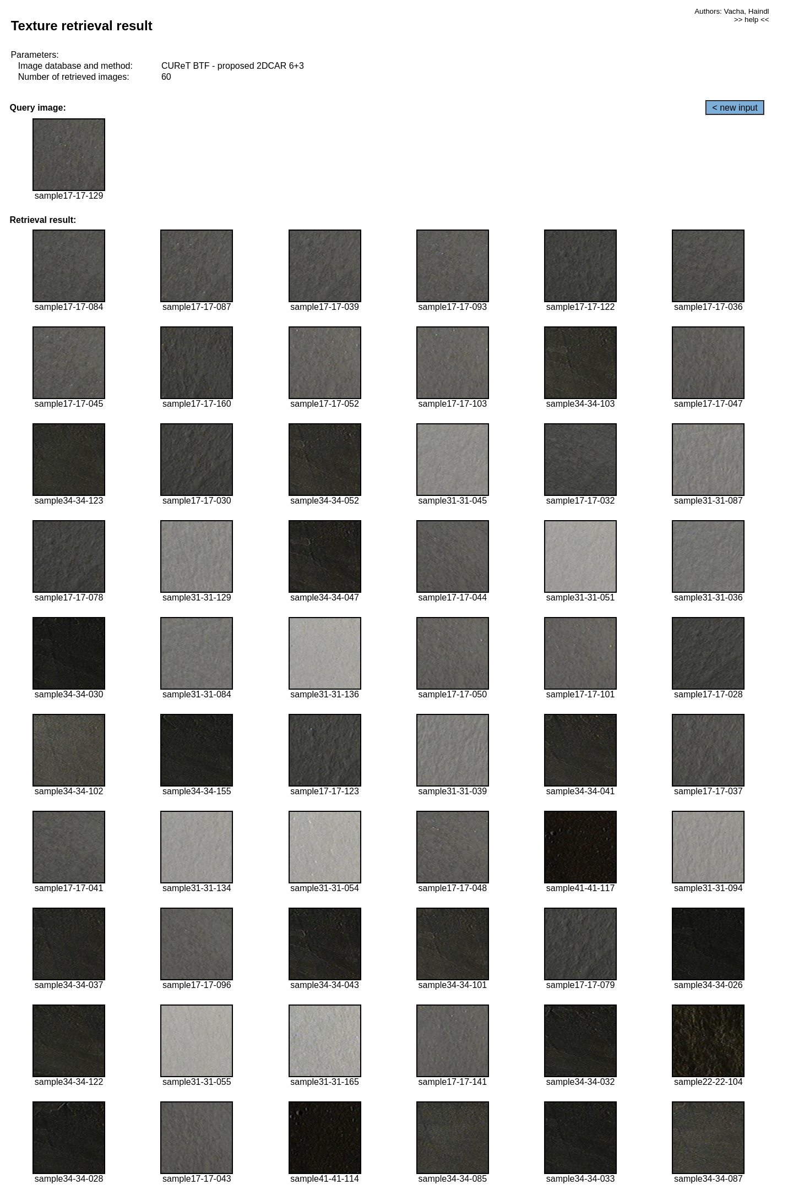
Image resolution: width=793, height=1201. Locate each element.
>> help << (751, 19)
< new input (734, 107)
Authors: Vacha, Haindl (731, 11)
